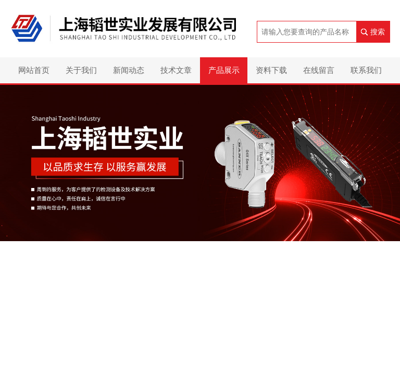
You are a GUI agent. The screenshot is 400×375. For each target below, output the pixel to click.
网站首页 (33, 70)
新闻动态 (128, 70)
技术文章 (176, 70)
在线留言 (318, 70)
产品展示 (224, 70)
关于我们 (81, 70)
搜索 (377, 32)
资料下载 (271, 70)
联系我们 (366, 70)
